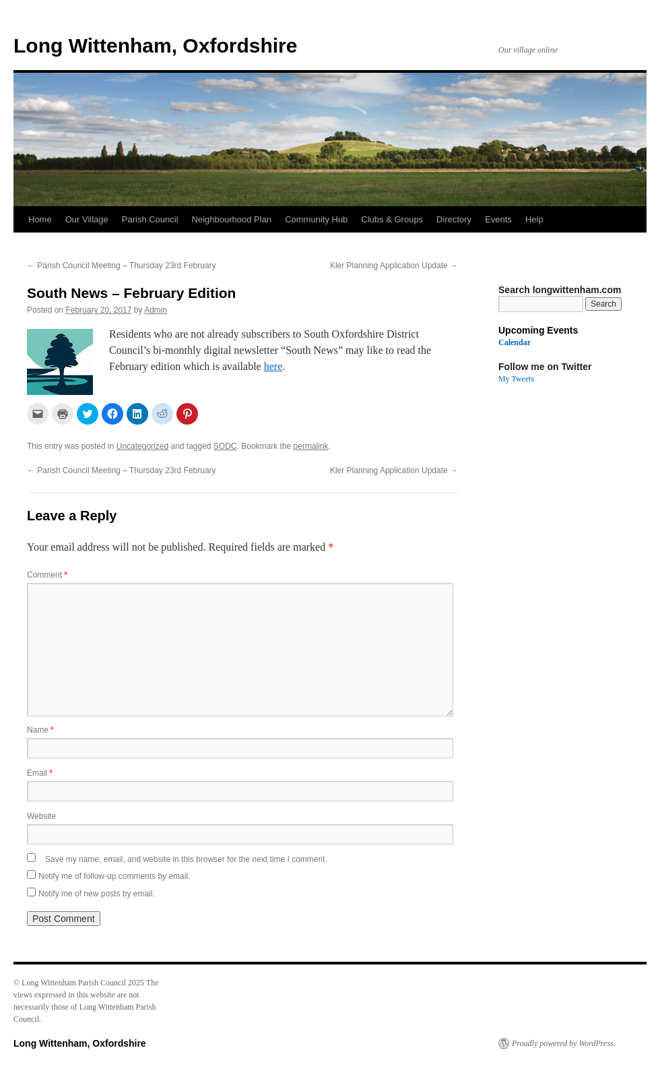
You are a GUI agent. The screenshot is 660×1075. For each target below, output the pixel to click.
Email (40, 773)
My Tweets (516, 378)
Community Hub (316, 219)
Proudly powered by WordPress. (564, 1043)
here (273, 366)
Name (40, 730)
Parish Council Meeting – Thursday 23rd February (121, 265)
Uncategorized (142, 446)
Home (40, 219)
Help (534, 219)
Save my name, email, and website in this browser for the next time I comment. (186, 859)
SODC (225, 446)
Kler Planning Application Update (394, 265)
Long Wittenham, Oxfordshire (155, 45)
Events (498, 219)
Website (41, 816)
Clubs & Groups (392, 219)
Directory (453, 219)
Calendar (514, 342)
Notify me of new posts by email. (96, 893)
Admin (155, 310)
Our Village (86, 219)
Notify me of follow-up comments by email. (114, 876)
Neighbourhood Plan (232, 219)
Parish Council (150, 219)
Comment (47, 575)
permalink (311, 446)
